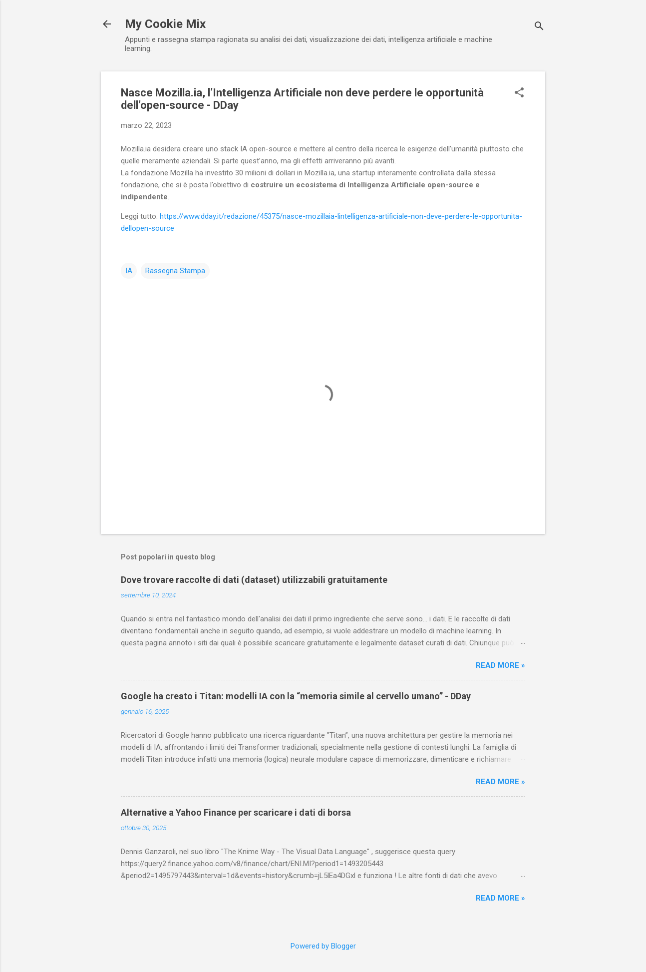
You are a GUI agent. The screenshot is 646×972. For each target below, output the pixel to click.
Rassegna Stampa (175, 270)
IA (128, 270)
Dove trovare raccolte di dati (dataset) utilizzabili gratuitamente (254, 579)
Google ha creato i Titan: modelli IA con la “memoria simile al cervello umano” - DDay (296, 696)
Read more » (500, 665)
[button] (519, 93)
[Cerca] (539, 27)
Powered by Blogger (323, 946)
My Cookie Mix (165, 24)
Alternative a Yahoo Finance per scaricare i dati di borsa (236, 812)
